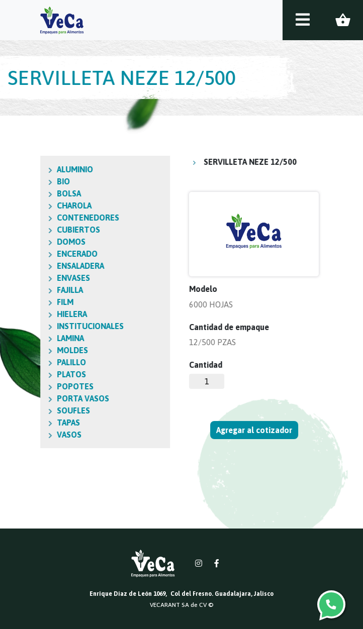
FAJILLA (23, 290)
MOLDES (26, 350)
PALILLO (25, 362)
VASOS (22, 435)
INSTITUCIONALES (43, 326)
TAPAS (22, 422)
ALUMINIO (28, 169)
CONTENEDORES (41, 218)
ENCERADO (30, 254)
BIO (17, 181)
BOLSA (22, 193)
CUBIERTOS (32, 230)
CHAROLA (27, 205)
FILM (18, 302)
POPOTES (28, 386)
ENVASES (27, 278)
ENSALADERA (34, 266)
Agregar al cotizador (255, 430)
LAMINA (24, 338)
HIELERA (25, 314)
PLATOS (25, 374)
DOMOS (24, 242)
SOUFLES (27, 410)
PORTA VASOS (36, 398)
